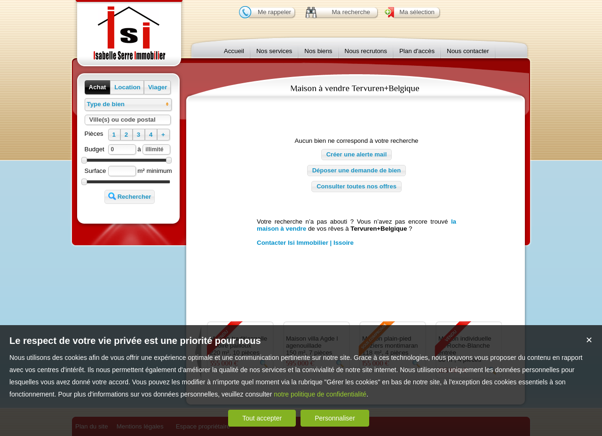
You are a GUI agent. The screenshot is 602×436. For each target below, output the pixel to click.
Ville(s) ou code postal (122, 119)
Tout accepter (262, 418)
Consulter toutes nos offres (356, 186)
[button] (98, 87)
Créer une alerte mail (356, 154)
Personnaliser (335, 418)
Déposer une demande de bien (356, 170)
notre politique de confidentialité (320, 394)
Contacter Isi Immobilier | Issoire (305, 242)
